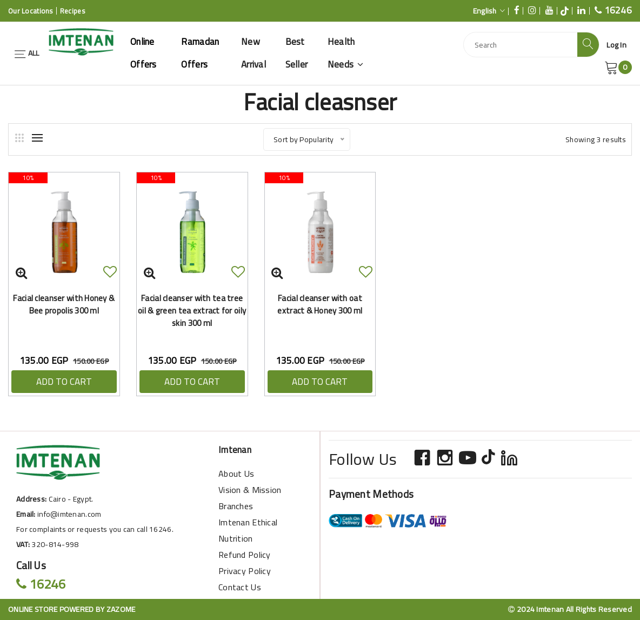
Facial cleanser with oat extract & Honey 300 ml (319, 304)
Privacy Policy (244, 571)
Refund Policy (244, 554)
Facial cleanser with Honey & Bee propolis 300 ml (64, 304)
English (489, 11)
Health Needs (346, 53)
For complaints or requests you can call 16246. (95, 529)
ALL (26, 53)
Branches (235, 506)
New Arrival (253, 53)
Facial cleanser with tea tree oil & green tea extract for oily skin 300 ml (192, 310)
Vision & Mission (249, 490)
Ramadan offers (200, 53)
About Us (236, 473)
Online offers (143, 53)
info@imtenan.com (69, 514)
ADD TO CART (64, 381)
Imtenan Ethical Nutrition (247, 530)
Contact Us (239, 587)
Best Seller (296, 53)
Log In (616, 45)
